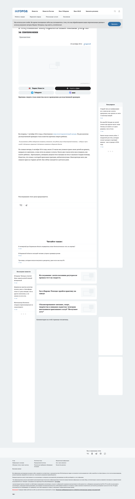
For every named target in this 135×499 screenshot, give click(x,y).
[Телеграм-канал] (36, 92)
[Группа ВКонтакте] (88, 453)
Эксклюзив (66, 17)
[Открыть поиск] (115, 11)
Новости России (48, 11)
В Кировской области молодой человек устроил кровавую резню (54, 255)
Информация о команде (18, 462)
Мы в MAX (77, 11)
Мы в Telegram (64, 11)
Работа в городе (20, 17)
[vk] (21, 205)
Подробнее (57, 481)
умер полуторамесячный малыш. (65, 134)
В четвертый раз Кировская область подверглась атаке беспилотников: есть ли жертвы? (54, 248)
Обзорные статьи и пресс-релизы (20, 465)
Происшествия (24, 37)
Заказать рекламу (92, 11)
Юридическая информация (62, 460)
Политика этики (38, 460)
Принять (114, 24)
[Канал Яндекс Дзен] (73, 88)
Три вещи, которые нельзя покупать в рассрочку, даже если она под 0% (54, 262)
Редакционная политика (40, 462)
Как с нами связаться (61, 462)
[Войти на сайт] (119, 11)
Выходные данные (16, 468)
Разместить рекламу (61, 465)
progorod (87, 44)
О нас (13, 460)
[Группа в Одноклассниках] (92, 453)
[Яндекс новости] (36, 88)
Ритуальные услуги (52, 17)
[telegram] (27, 205)
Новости (35, 11)
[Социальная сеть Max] (73, 92)
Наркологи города (35, 17)
